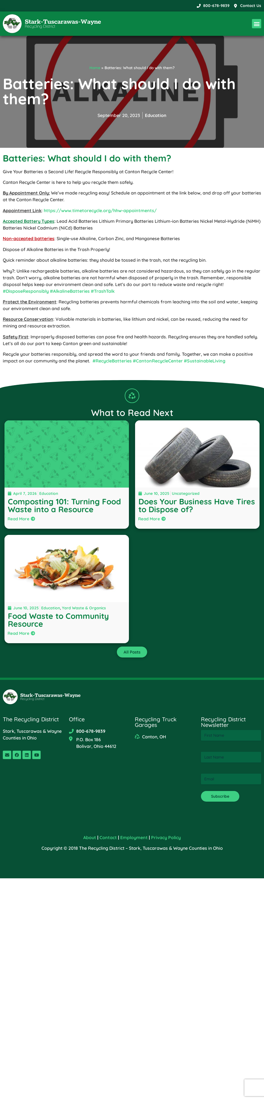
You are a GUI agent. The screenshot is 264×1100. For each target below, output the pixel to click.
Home (94, 67)
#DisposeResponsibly (26, 291)
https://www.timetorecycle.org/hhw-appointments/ (100, 210)
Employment (134, 837)
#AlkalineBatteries (70, 291)
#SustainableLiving (204, 361)
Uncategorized (186, 493)
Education (155, 115)
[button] (256, 23)
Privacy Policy (166, 837)
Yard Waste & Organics (84, 607)
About (89, 837)
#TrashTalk (103, 291)
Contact (108, 837)
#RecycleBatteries (112, 361)
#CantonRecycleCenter (158, 361)
